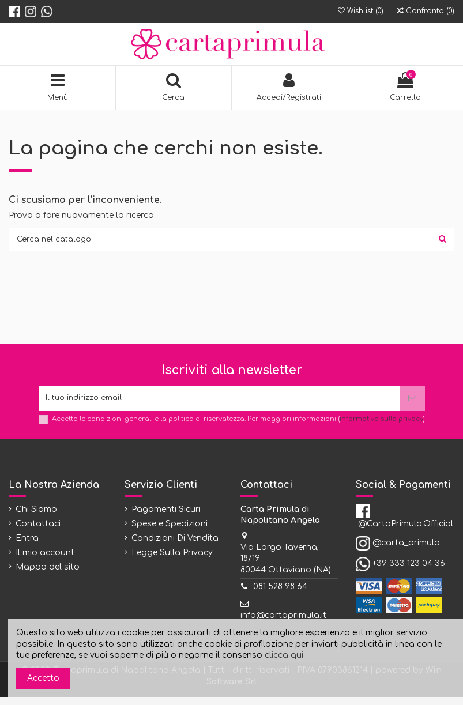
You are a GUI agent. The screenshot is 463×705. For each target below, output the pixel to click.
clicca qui (284, 655)
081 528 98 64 (280, 595)
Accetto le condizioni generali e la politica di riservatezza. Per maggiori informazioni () (238, 427)
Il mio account (45, 561)
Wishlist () (362, 11)
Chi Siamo (36, 517)
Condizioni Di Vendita (175, 546)
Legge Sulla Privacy (172, 561)
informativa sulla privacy (381, 427)
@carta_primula (406, 550)
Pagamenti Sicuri (166, 517)
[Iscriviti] (412, 405)
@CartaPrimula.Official (405, 531)
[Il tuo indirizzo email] (219, 405)
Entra (27, 546)
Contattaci (38, 531)
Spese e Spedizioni (169, 531)
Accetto (43, 678)
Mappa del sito (48, 575)
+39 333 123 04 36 (408, 571)
